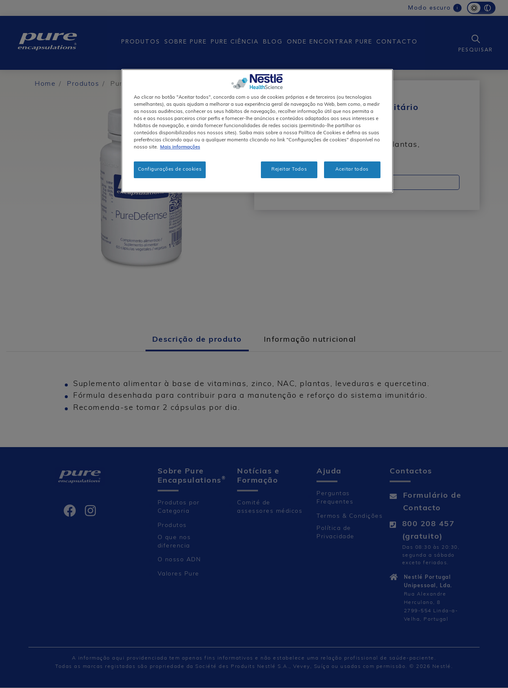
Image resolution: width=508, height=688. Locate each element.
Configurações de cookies (170, 169)
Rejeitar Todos (289, 169)
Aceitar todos (351, 169)
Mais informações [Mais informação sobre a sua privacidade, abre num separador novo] (180, 147)
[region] (257, 131)
